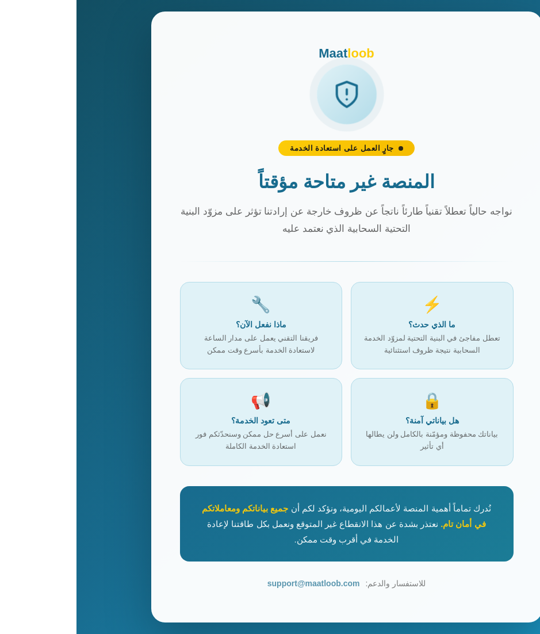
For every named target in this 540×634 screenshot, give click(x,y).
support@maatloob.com (237, 583)
